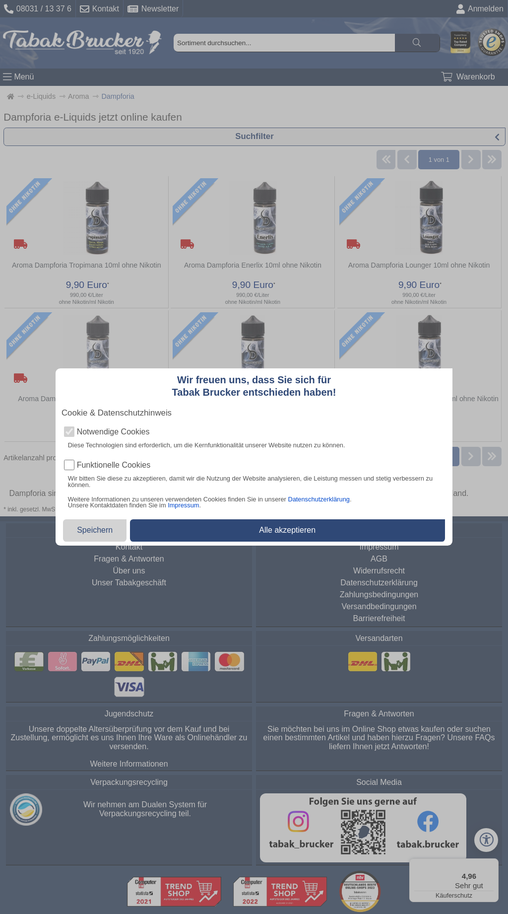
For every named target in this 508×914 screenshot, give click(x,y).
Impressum (183, 505)
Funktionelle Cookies (114, 465)
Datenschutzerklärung (318, 499)
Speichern (95, 530)
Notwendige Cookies (113, 432)
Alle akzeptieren (287, 530)
